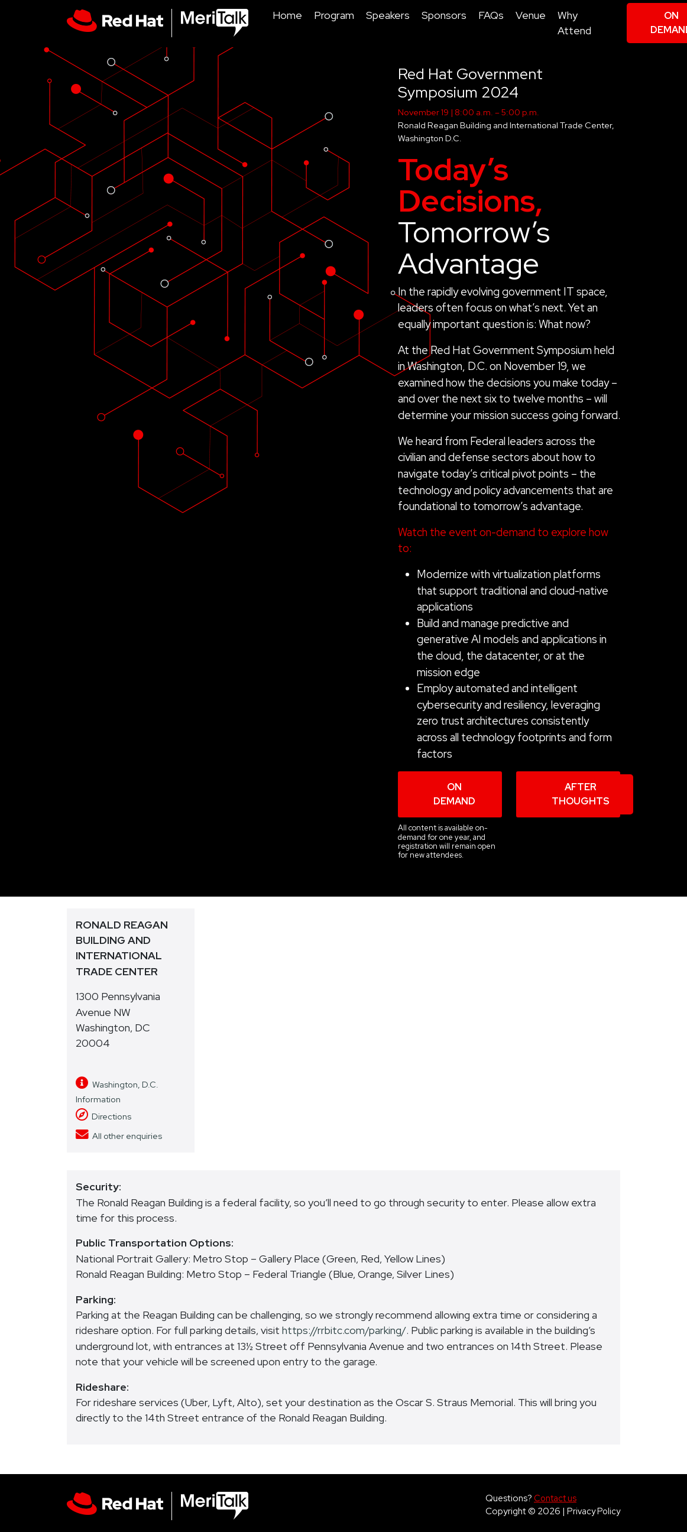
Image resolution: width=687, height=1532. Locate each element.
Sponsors (444, 15)
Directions (103, 1116)
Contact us (555, 1498)
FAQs (491, 15)
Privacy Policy (593, 1511)
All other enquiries (119, 1135)
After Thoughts (581, 794)
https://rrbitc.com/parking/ (344, 1330)
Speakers (388, 15)
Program (334, 15)
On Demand (454, 794)
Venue (531, 15)
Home (287, 15)
